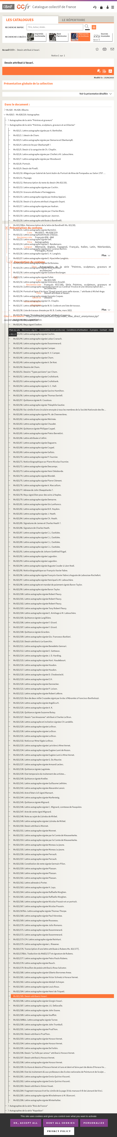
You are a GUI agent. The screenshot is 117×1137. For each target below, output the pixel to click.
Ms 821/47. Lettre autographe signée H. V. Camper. (36, 352)
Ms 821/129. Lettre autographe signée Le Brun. (34, 726)
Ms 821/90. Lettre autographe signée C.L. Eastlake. (36, 546)
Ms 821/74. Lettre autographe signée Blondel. (34, 475)
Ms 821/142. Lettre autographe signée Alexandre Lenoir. (39, 788)
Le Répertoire (73, 20)
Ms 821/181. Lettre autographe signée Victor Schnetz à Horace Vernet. (45, 977)
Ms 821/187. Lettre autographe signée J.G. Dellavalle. (38, 1005)
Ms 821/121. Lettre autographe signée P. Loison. (35, 688)
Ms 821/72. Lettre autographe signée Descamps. (35, 466)
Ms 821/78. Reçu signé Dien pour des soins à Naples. (37, 494)
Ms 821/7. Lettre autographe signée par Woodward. (37, 158)
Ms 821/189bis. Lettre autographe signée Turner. (35, 1019)
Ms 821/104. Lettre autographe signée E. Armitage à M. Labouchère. (44, 613)
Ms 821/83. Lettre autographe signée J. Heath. (34, 513)
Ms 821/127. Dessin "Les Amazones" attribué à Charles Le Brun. (42, 717)
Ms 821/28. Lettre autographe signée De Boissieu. (36, 263)
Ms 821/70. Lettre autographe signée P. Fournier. (35, 456)
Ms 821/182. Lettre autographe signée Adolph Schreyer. (38, 981)
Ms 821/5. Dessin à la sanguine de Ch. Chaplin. (35, 149)
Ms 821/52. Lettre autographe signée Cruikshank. (36, 376)
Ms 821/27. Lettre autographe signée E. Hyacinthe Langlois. (41, 258)
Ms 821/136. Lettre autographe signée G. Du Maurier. (37, 759)
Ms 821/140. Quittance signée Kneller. (30, 778)
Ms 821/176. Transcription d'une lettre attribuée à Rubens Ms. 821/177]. (46, 948)
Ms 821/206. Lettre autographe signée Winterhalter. (37, 1100)
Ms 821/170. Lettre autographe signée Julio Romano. (37, 925)
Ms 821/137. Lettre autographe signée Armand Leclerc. (38, 764)
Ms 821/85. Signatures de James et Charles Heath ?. (37, 523)
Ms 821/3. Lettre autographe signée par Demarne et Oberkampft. (43, 140)
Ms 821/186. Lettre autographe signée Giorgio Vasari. (38, 1000)
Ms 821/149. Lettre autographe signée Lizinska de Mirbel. (39, 821)
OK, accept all (26, 1122)
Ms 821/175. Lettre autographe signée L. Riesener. (36, 944)
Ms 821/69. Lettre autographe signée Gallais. (34, 452)
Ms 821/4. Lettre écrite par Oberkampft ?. (32, 144)
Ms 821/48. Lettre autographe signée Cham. (33, 357)
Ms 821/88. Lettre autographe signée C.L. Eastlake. (36, 537)
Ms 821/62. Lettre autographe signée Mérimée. (34, 419)
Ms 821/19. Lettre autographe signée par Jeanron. (36, 215)
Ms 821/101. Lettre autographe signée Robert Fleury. (37, 598)
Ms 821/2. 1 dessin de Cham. (26, 135)
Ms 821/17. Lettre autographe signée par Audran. (36, 206)
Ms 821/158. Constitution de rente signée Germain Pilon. (39, 863)
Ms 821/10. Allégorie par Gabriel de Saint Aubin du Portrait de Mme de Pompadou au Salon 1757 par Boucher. (59, 173)
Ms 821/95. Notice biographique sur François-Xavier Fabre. (40, 570)
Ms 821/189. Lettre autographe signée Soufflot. (35, 1015)
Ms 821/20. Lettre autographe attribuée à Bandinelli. (37, 220)
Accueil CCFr (8, 49)
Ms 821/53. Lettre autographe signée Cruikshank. (36, 381)
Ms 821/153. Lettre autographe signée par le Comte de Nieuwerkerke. (45, 840)
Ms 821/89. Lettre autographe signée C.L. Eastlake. (36, 542)
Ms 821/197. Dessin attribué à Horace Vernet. (34, 1057)
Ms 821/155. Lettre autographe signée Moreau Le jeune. (39, 849)
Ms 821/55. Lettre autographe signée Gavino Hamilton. (38, 390)
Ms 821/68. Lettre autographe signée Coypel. (34, 447)
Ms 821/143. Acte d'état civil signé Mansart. (33, 792)
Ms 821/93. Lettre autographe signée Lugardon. (35, 560)
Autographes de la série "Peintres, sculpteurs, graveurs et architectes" (42, 124)
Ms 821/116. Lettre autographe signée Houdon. (35, 665)
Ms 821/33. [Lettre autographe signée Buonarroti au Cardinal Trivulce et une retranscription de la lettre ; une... (59, 286)
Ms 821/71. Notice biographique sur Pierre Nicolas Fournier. (41, 461)
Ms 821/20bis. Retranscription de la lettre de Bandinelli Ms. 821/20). (44, 225)
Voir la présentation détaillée (94, 93)
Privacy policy (59, 1131)
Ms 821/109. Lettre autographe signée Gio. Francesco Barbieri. (42, 636)
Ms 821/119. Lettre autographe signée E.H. (33, 679)
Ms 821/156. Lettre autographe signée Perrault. (35, 854)
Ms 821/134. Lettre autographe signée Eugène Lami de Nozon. (42, 750)
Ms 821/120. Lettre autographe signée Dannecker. (36, 683)
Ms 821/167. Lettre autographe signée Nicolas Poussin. (38, 906)
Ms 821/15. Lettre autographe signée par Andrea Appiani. (39, 196)
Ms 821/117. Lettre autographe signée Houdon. (35, 669)
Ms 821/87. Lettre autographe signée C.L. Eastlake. (36, 532)
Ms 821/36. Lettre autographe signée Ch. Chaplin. (36, 300)
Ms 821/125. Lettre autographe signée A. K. (33, 707)
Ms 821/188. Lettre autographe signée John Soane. (36, 1010)
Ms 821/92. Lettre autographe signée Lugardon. (35, 556)
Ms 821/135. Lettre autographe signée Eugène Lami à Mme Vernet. (44, 754)
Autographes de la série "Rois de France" (29, 1105)
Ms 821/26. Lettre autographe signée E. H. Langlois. (37, 253)
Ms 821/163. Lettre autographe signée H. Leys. (34, 887)
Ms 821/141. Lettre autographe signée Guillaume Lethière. (40, 783)
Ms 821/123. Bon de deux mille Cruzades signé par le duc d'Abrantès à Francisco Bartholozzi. (56, 698)
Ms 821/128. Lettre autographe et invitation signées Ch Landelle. (43, 721)
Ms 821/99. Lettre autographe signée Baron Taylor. (36, 589)
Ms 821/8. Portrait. (21, 163)
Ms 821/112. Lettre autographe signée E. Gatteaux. (36, 650)
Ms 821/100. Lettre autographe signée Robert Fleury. (37, 594)
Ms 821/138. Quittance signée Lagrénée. (31, 769)
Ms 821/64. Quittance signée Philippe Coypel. (34, 428)
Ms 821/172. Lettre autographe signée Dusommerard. (38, 934)
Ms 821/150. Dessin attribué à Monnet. (31, 825)
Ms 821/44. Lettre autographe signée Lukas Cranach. (37, 338)
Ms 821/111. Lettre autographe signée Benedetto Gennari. (40, 646)
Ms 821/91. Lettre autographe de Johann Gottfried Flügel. (40, 551)
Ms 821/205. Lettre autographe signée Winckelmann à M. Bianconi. (44, 1095)
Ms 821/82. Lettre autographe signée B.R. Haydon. (36, 508)
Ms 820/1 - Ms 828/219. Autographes (22, 114)
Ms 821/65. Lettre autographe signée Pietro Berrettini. (38, 433)
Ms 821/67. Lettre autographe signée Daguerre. (35, 442)
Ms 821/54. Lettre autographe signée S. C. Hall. (35, 385)
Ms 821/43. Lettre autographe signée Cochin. (34, 333)
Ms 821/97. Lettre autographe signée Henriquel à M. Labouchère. (43, 579)
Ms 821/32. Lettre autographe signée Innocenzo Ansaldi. (39, 281)
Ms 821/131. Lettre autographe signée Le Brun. (34, 736)
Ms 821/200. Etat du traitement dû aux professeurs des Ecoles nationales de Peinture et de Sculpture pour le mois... (59, 1071)
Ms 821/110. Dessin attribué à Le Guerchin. (33, 641)
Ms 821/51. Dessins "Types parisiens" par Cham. (35, 371)
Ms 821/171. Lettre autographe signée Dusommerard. (38, 929)
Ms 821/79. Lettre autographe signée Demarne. (35, 499)
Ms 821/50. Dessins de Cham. (26, 367)
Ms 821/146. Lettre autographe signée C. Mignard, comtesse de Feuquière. (47, 806)
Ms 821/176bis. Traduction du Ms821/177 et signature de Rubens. (43, 953)
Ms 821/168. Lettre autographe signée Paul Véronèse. (37, 915)
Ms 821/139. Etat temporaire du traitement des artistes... (39, 773)
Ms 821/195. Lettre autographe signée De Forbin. (35, 1048)
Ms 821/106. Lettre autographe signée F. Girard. (35, 622)
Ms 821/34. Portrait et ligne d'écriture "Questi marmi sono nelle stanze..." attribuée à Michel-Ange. (59, 291)
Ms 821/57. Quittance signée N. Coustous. (32, 400)
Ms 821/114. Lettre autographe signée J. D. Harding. (37, 655)
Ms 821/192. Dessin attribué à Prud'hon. (31, 1033)
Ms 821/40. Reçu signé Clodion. (27, 319)
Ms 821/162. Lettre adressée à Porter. (30, 882)
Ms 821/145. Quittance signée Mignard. (31, 802)
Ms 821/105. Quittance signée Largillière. (32, 617)
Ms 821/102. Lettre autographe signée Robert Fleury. (37, 603)
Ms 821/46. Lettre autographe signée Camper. (34, 348)
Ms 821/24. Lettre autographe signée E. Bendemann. (37, 244)
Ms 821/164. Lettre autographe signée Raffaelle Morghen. (40, 892)
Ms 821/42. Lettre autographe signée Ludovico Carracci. (39, 329)
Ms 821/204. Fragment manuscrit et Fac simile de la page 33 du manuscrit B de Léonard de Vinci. (58, 1090)
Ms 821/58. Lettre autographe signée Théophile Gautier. (39, 404)
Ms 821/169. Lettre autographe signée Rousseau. (35, 920)
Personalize (94, 1122)
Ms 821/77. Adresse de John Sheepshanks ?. (33, 490)
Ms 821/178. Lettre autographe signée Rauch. (34, 963)
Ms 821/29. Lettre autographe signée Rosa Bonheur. (37, 267)
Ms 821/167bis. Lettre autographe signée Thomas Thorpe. (40, 911)
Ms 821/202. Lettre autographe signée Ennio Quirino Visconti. (41, 1081)
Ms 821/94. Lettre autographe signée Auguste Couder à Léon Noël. (44, 565)
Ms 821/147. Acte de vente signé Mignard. (32, 811)
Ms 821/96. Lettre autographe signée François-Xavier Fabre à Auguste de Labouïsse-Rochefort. (57, 575)
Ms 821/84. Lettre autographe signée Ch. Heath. (35, 518)
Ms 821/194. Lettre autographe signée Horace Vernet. (38, 1043)
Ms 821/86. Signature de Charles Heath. (31, 527)
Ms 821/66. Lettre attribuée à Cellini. (30, 438)
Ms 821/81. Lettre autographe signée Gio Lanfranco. (37, 504)
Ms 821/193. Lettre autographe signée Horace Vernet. (38, 1038)
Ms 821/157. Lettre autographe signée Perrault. (35, 858)
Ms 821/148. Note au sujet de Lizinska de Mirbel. (35, 816)
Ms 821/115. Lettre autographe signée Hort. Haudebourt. (39, 660)
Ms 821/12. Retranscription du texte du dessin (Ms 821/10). (40, 182)
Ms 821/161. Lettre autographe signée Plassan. (35, 877)
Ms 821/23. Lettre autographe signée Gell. (32, 239)
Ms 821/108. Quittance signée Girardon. (31, 631)
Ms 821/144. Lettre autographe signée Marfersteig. (36, 797)
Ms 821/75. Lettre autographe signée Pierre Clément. (37, 480)
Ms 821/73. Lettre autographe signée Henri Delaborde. (38, 471)
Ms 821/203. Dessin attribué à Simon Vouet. (33, 1086)
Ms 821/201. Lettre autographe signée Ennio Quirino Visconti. (41, 1076)
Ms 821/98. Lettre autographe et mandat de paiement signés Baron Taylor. (47, 584)
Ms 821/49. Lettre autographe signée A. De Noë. (35, 362)
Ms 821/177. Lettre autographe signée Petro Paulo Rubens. (40, 958)
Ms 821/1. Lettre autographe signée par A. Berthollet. (37, 130)
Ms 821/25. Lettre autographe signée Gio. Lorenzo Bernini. (40, 248)
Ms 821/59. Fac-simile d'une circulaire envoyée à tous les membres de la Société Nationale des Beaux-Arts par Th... (59, 409)
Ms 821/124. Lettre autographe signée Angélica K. (36, 702)
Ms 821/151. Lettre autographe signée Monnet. (34, 830)
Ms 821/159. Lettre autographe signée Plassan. (35, 868)
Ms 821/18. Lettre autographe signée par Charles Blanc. (39, 210)
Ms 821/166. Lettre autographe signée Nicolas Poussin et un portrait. (45, 901)
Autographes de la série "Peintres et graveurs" (31, 120)
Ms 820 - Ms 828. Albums (17, 109)
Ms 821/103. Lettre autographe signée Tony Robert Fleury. (40, 608)
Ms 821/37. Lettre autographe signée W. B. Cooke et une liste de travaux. (46, 305)
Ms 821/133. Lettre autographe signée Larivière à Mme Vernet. (42, 745)
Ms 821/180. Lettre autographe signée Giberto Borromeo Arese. (42, 972)
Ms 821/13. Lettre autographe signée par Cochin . (36, 187)
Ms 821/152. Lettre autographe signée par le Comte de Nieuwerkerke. (45, 835)
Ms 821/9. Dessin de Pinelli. (25, 168)
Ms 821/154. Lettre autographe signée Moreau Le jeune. (39, 844)
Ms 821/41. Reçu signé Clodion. (27, 324)
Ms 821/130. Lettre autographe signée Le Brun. (34, 731)
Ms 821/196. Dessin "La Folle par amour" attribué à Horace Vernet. (44, 1052)
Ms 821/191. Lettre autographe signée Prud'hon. (35, 1029)
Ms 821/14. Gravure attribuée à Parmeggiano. (34, 192)
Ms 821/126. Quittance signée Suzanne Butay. (34, 712)
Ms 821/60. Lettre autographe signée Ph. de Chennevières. (40, 414)
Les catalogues (20, 19)
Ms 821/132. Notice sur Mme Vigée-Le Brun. (33, 740)
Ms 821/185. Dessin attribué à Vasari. (30, 996)
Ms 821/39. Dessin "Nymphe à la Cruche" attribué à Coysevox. (42, 315)
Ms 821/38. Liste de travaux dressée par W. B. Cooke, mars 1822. (42, 310)
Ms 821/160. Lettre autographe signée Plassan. (35, 873)
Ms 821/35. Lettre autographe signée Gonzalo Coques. (38, 296)
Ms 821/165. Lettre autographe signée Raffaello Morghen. (40, 896)
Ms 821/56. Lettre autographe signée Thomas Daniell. (38, 395)
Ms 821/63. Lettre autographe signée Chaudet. (34, 423)
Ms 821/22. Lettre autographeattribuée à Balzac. (35, 234)
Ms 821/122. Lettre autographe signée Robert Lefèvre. (38, 693)
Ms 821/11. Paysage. (22, 177)
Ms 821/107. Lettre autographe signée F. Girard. (35, 627)
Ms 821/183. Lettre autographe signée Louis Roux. (36, 986)
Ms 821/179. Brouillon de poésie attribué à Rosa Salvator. (40, 967)
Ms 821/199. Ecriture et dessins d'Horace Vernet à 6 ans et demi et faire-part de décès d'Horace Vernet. (59, 1067)
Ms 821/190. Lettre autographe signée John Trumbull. (38, 1024)
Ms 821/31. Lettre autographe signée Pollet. (33, 277)
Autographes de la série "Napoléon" (26, 1110)
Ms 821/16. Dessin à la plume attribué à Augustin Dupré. (39, 201)
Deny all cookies (60, 1122)
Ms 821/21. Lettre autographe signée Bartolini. (35, 229)
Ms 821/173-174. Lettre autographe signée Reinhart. (37, 939)
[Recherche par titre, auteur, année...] (55, 27)
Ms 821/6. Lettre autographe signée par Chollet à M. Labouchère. (43, 154)
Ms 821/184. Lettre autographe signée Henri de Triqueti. (39, 991)
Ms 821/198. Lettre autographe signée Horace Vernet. (38, 1062)
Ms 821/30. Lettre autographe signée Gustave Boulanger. (39, 272)
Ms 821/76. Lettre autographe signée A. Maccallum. (37, 485)
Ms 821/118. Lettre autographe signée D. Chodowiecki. (38, 674)
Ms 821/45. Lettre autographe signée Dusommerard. (37, 343)
